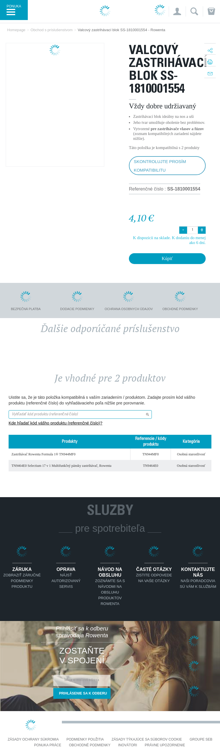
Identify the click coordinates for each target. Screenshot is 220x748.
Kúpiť (167, 258)
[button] (177, 11)
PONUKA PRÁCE (47, 745)
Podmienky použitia (85, 739)
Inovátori (127, 745)
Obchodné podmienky (90, 745)
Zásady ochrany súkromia (33, 739)
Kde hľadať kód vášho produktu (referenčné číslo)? (55, 423)
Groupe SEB (201, 739)
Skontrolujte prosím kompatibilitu (160, 165)
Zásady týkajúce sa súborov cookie (146, 739)
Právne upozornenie (165, 745)
